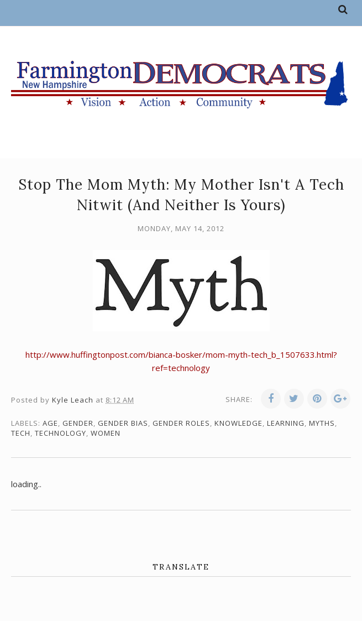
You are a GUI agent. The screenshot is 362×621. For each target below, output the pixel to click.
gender (77, 423)
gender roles (181, 423)
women (105, 433)
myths (322, 423)
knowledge (238, 423)
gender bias (123, 423)
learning (286, 423)
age (50, 423)
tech (20, 433)
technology (60, 433)
